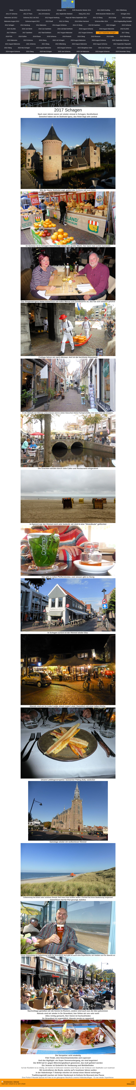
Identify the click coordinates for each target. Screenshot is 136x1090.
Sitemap (16, 1082)
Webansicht (130, 1084)
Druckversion (7, 1082)
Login (132, 1082)
